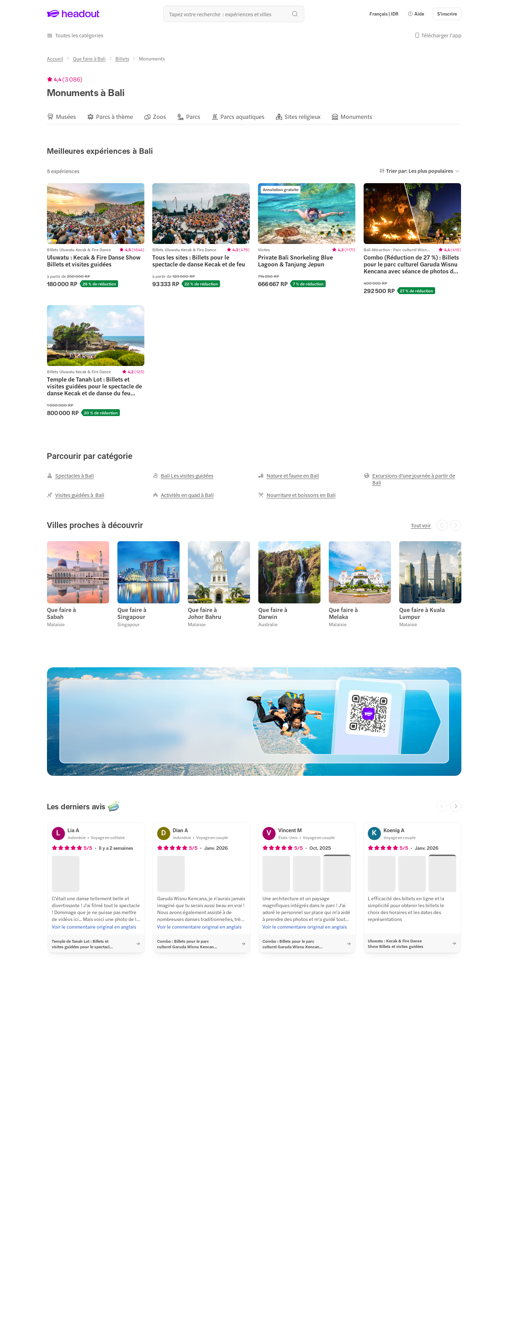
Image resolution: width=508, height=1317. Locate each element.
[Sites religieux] (302, 116)
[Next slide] (455, 806)
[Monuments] (356, 116)
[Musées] (66, 116)
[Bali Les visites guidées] (183, 475)
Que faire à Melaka (343, 613)
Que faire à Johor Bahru (204, 613)
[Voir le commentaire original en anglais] (94, 926)
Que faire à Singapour (131, 613)
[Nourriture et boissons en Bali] (297, 494)
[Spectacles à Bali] (70, 475)
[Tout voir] (421, 525)
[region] (254, 116)
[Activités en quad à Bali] (183, 494)
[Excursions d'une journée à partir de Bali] (412, 479)
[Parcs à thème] (114, 116)
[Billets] (122, 58)
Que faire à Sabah (61, 613)
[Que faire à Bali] (89, 58)
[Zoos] (159, 116)
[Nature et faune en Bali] (288, 475)
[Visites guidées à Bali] (75, 494)
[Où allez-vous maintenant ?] (234, 14)
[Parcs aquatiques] (242, 116)
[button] (416, 14)
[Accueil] (55, 58)
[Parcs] (193, 116)
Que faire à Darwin (272, 613)
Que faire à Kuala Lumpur (422, 613)
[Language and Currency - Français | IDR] (384, 14)
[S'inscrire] (447, 14)
